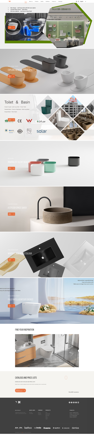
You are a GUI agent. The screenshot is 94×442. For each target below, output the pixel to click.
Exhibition (48, 2)
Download (63, 2)
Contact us (56, 2)
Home (23, 2)
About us (29, 2)
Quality (42, 2)
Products (36, 2)
